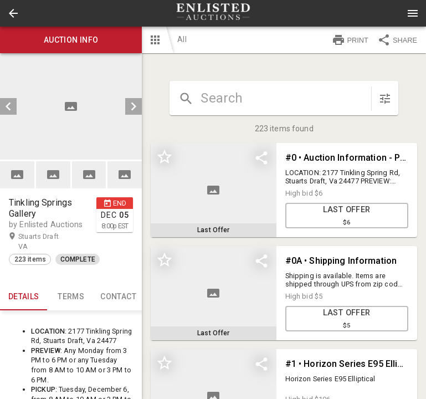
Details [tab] (23, 297)
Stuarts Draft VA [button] (38, 241)
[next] (133, 106)
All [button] (181, 39)
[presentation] (213, 13)
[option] (71, 106)
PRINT (350, 40)
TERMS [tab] (70, 297)
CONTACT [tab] (118, 297)
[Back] (13, 13)
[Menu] (412, 13)
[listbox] (71, 106)
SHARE (397, 40)
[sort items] (385, 98)
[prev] (8, 106)
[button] (13, 13)
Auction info (71, 40)
